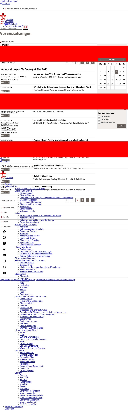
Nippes (23, 290)
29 (124, 84)
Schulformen (25, 206)
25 (108, 84)
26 (112, 84)
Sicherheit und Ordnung (25, 258)
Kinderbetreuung (27, 269)
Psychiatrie (25, 364)
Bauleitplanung (26, 249)
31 (105, 87)
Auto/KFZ (24, 377)
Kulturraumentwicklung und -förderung (37, 220)
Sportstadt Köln (27, 242)
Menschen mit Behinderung (32, 317)
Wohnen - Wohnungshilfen (31, 328)
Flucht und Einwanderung (31, 301)
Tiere (22, 341)
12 (112, 76)
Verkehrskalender (28, 393)
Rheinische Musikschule (30, 204)
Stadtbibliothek (26, 209)
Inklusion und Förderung (31, 202)
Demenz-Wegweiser (29, 355)
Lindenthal (24, 285)
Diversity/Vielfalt (27, 303)
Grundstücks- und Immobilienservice (36, 254)
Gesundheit (20, 350)
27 (116, 84)
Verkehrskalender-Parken (31, 398)
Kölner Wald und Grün (30, 236)
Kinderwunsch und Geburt (31, 272)
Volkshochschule (27, 211)
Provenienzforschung (29, 222)
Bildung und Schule (23, 191)
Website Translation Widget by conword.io (22, 9)
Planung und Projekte (29, 240)
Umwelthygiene (27, 371)
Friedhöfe (24, 233)
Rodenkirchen (26, 294)
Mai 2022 (111, 60)
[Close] (1, 180)
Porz (22, 292)
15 (124, 76)
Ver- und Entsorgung (29, 346)
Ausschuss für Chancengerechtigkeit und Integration (43, 312)
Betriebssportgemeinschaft (32, 229)
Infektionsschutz (27, 359)
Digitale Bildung (27, 195)
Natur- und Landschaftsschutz (33, 339)
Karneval (24, 227)
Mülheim (23, 287)
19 (112, 80)
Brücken (23, 380)
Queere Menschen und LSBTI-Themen (37, 314)
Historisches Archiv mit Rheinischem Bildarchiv (40, 215)
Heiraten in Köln (27, 263)
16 (101, 80)
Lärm (22, 335)
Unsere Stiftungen (28, 326)
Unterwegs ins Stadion (30, 391)
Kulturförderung (27, 218)
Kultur (17, 213)
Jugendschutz (26, 265)
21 (120, 80)
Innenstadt (24, 281)
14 (120, 76)
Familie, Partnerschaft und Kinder (29, 260)
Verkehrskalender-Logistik (31, 395)
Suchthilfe (24, 368)
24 (105, 84)
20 (116, 80)
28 (120, 84)
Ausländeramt (26, 299)
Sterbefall (24, 323)
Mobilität (23, 384)
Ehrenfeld (24, 278)
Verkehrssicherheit (28, 402)
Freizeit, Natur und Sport (26, 224)
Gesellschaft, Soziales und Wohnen (30, 296)
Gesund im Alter (27, 357)
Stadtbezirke (20, 274)
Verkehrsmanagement (30, 400)
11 (108, 76)
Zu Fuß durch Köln (28, 404)
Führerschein (26, 382)
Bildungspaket (26, 193)
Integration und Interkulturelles (33, 310)
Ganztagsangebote (28, 200)
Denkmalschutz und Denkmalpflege (35, 251)
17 (105, 80)
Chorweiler (24, 276)
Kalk (22, 283)
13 (116, 76)
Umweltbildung (26, 344)
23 (101, 84)
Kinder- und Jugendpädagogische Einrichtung (40, 267)
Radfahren (24, 389)
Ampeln (23, 375)
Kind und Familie (27, 362)
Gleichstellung (26, 308)
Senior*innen (25, 319)
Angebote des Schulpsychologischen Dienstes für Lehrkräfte (46, 198)
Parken (23, 386)
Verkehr (18, 373)
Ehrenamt (24, 305)
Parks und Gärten (28, 238)
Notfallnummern (27, 353)
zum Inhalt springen (9, 1)
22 (124, 80)
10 (105, 76)
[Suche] (11, 28)
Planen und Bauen (23, 247)
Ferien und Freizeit (28, 231)
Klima (22, 332)
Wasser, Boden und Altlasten (32, 348)
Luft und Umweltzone (29, 337)
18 (108, 80)
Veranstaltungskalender (30, 245)
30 (101, 87)
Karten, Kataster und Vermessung (35, 256)
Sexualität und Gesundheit (31, 366)
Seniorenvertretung (28, 321)
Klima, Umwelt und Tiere (25, 330)
